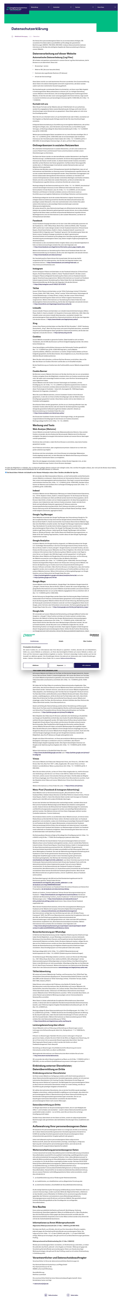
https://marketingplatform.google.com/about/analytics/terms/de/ (55, 575)
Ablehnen (36, 665)
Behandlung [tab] (34, 7)
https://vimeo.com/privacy (73, 786)
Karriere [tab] (77, 7)
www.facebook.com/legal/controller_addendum (48, 860)
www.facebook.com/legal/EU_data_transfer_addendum (50, 882)
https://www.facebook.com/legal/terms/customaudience (59, 895)
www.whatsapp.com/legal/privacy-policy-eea (72, 967)
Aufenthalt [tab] (56, 7)
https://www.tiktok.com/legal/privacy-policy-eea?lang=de (52, 1021)
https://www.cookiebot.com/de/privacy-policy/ (49, 413)
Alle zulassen (86, 665)
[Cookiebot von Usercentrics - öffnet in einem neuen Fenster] (91, 635)
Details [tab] (61, 641)
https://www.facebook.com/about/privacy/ (48, 255)
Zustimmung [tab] (34, 641)
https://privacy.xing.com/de (63, 333)
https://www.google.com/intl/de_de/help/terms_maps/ (70, 607)
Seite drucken (53, 1295)
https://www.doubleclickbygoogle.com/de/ (47, 752)
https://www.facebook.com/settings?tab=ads (61, 262)
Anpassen (61, 665)
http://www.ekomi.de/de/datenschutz (46, 1055)
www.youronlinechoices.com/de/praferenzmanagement (59, 911)
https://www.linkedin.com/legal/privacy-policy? (63, 319)
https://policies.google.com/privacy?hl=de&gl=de (58, 712)
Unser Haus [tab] (101, 7)
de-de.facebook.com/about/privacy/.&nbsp (55, 889)
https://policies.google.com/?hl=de (45, 577)
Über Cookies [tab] (87, 641)
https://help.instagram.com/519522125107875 (50, 284)
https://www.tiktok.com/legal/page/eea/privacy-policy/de (52, 304)
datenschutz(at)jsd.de (41, 1284)
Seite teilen (74, 1295)
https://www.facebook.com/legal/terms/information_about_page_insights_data (59, 247)
